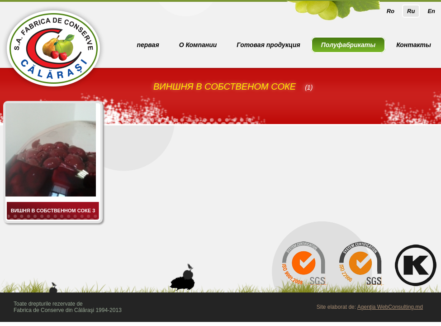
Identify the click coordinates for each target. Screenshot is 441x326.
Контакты (413, 44)
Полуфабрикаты (348, 44)
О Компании (198, 44)
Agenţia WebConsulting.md (390, 307)
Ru (411, 11)
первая (148, 44)
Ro (390, 11)
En (431, 11)
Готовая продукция (268, 44)
